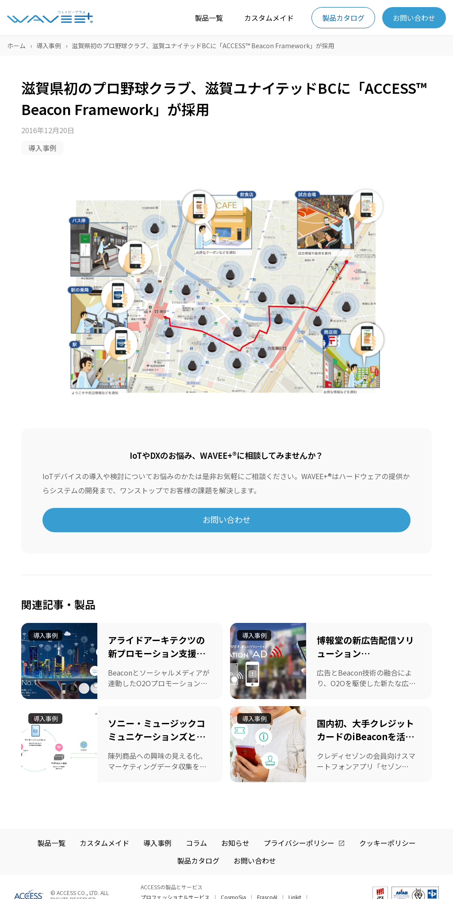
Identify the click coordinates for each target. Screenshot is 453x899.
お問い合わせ (414, 17)
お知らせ (235, 843)
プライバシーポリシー (299, 843)
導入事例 (48, 45)
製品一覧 (209, 17)
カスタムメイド (269, 17)
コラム (196, 843)
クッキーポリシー (387, 843)
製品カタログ (343, 17)
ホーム (16, 45)
